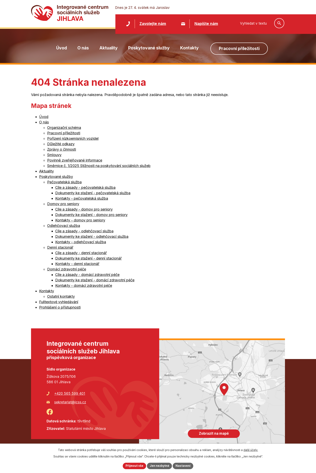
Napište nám (206, 23)
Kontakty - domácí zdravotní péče (83, 285)
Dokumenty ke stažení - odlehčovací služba (91, 236)
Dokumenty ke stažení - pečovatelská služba (92, 193)
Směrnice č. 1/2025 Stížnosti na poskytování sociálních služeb (99, 166)
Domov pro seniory (63, 204)
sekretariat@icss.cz (70, 402)
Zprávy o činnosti (61, 149)
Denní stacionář (60, 247)
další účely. (250, 450)
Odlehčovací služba (63, 225)
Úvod (61, 47)
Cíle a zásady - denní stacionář (81, 253)
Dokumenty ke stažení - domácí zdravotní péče (94, 280)
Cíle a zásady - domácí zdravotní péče (87, 275)
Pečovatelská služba (64, 182)
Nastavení (183, 466)
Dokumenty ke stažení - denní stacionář (88, 258)
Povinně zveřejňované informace (74, 160)
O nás (83, 47)
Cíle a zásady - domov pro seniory (84, 209)
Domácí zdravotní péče (66, 269)
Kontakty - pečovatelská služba (81, 198)
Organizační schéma (64, 127)
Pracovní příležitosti (239, 48)
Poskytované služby (149, 47)
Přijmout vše (134, 466)
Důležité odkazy (61, 144)
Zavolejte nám (152, 23)
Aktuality (108, 47)
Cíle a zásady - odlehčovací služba (84, 231)
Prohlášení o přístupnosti (60, 307)
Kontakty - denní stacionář (77, 264)
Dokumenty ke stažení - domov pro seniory (91, 215)
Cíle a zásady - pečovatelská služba (85, 187)
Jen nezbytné (159, 466)
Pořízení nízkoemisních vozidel (73, 138)
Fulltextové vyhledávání (58, 302)
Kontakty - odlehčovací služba (80, 242)
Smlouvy (54, 155)
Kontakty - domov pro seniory (80, 220)
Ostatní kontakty (61, 296)
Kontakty (189, 47)
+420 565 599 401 (69, 394)
